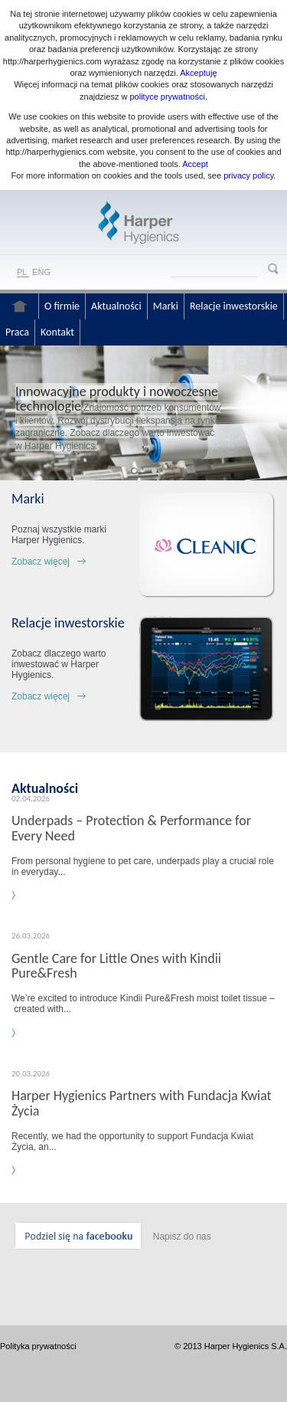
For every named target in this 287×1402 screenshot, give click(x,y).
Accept (195, 164)
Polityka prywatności (38, 1346)
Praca (17, 332)
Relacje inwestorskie (234, 306)
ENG (41, 272)
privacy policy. (248, 175)
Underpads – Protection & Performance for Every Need (131, 827)
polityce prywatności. (168, 96)
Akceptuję (198, 72)
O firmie (62, 306)
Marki (165, 306)
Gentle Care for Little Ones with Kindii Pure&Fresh (116, 965)
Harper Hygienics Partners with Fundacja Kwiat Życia (141, 1103)
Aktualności (116, 306)
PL (22, 272)
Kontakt (57, 332)
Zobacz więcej (40, 561)
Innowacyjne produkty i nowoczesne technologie (116, 398)
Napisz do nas (182, 1236)
